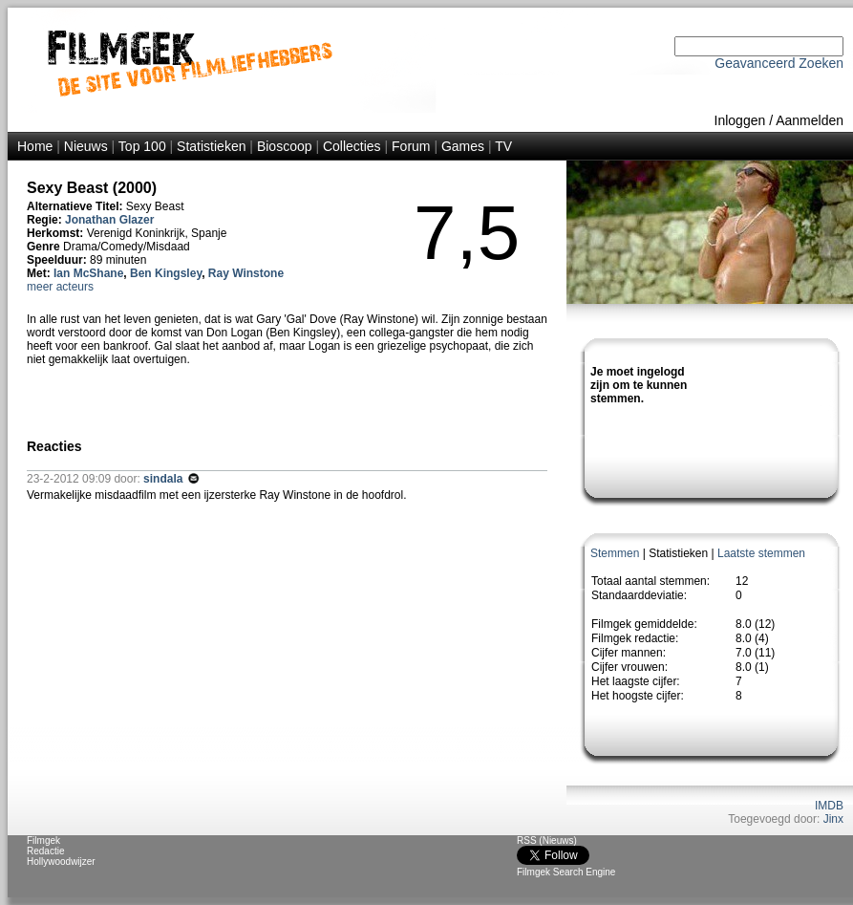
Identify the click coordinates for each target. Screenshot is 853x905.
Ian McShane (88, 273)
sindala (164, 478)
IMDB (829, 805)
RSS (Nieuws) (547, 840)
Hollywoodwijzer (61, 861)
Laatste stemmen (761, 553)
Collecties (352, 146)
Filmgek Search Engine (566, 872)
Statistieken (211, 146)
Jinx (833, 819)
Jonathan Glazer (109, 219)
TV (503, 146)
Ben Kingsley (166, 273)
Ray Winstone (246, 273)
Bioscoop (284, 146)
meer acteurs (60, 286)
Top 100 (142, 146)
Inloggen (740, 120)
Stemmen (614, 553)
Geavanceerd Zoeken (778, 63)
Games (462, 146)
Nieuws (86, 146)
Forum (411, 146)
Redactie (45, 851)
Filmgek (43, 840)
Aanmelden (809, 120)
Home (35, 146)
